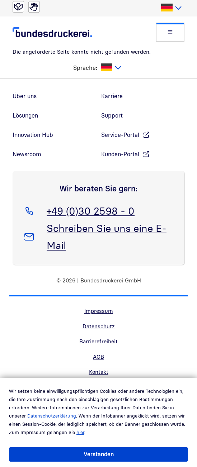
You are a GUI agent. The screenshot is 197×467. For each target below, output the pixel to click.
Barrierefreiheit (98, 341)
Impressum (98, 311)
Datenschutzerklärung (51, 416)
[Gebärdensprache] (34, 7)
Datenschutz (99, 326)
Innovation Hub (33, 134)
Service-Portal (120, 134)
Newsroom (27, 154)
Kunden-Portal (120, 154)
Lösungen (25, 115)
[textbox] (171, 8)
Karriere (112, 96)
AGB (98, 356)
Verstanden (99, 454)
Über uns (25, 96)
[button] (170, 32)
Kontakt (98, 371)
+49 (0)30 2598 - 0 (90, 209)
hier (80, 432)
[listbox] (171, 8)
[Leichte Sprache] (18, 7)
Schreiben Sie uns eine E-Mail (106, 235)
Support (112, 115)
